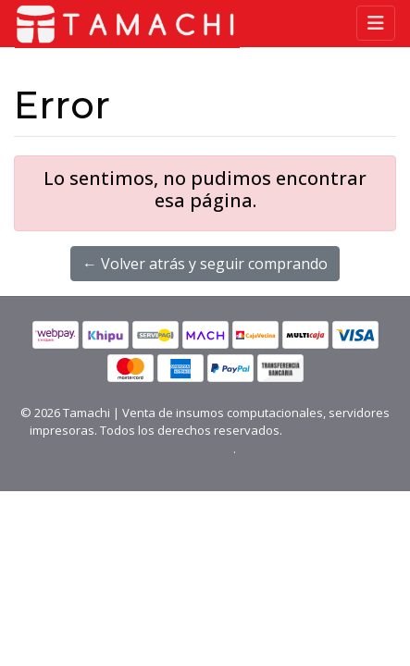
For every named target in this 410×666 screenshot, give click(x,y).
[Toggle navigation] (375, 23)
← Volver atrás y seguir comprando (205, 263)
